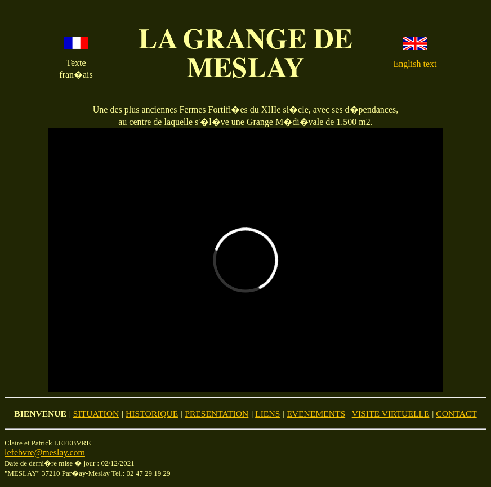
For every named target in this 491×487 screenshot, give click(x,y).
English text (415, 64)
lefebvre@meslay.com (45, 452)
